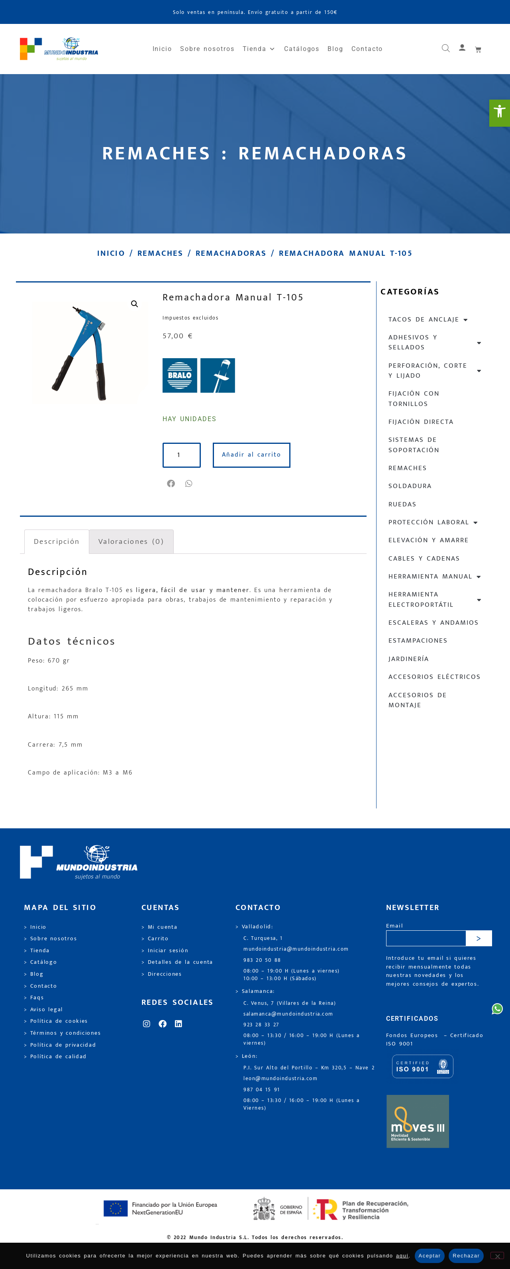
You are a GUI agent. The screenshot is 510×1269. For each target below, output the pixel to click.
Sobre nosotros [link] (207, 49)
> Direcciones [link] (161, 974)
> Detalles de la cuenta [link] (177, 962)
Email (394, 926)
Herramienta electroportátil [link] (435, 599)
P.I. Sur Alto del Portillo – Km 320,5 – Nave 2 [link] (309, 1068)
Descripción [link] (57, 541)
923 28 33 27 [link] (261, 1025)
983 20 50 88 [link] (262, 960)
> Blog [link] (34, 974)
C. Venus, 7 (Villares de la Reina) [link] (289, 1003)
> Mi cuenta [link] (159, 927)
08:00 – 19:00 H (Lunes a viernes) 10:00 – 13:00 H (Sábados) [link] (291, 975)
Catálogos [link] (302, 49)
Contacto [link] (367, 49)
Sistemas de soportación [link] (413, 444)
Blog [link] (335, 49)
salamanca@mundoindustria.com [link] (288, 1014)
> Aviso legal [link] (43, 1009)
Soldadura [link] (410, 486)
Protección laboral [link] (433, 523)
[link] (499, 113)
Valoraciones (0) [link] (131, 541)
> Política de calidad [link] (55, 1056)
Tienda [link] (259, 49)
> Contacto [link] (40, 986)
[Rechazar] (497, 1255)
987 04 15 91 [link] (261, 1090)
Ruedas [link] (402, 504)
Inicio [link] (163, 49)
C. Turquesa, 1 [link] (263, 938)
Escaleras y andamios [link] (433, 622)
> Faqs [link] (34, 997)
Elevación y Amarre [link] (428, 540)
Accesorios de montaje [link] (417, 700)
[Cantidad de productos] (182, 455)
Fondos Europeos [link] (413, 1035)
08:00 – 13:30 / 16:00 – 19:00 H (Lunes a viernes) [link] (301, 1039)
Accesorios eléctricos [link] (434, 677)
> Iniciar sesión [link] (164, 950)
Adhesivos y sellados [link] (435, 342)
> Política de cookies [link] (56, 1021)
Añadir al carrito (251, 454)
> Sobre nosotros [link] (50, 938)
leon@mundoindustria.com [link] (280, 1079)
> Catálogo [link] (40, 962)
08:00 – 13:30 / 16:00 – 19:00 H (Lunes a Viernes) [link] (301, 1104)
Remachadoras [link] (231, 253)
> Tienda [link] (37, 950)
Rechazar (466, 1256)
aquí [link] (402, 1256)
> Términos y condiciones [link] (62, 1033)
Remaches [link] (160, 253)
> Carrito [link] (155, 938)
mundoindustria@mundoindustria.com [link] (296, 949)
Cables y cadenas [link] (424, 558)
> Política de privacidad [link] (60, 1045)
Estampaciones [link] (418, 640)
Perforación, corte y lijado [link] (435, 370)
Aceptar (430, 1256)
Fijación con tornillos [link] (413, 398)
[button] (171, 484)
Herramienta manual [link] (435, 577)
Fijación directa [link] (421, 422)
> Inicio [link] (35, 927)
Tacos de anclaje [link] (428, 320)
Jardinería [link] (408, 659)
